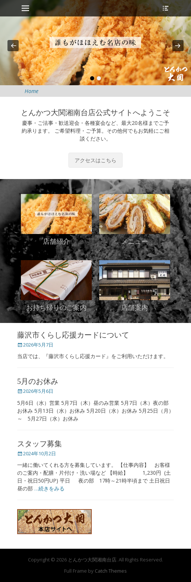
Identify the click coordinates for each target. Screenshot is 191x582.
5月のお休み (37, 381)
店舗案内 (134, 307)
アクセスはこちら (95, 160)
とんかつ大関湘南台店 (92, 559)
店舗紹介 (56, 241)
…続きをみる (49, 488)
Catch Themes (111, 570)
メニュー (134, 241)
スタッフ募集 (39, 444)
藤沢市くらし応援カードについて (73, 335)
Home (31, 91)
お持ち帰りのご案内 (56, 307)
